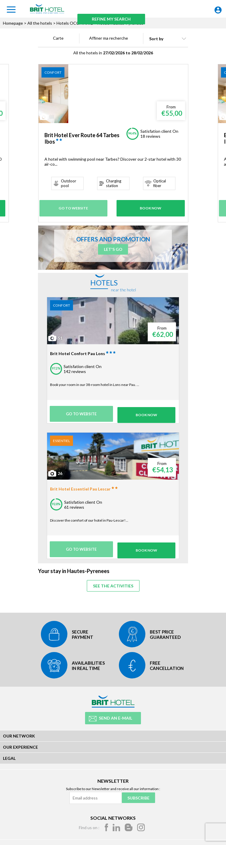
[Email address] (95, 797)
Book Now (150, 207)
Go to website (74, 207)
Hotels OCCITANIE (74, 23)
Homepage (13, 23)
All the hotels (39, 23)
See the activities (113, 583)
